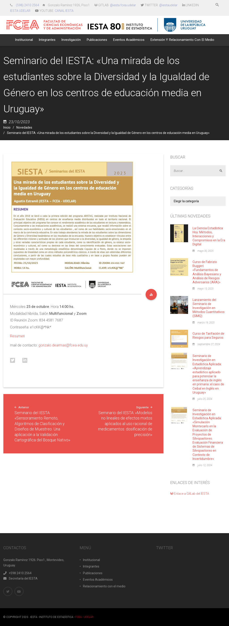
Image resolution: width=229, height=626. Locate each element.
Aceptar (223, 171)
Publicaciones (92, 573)
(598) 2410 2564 (28, 5)
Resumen (17, 336)
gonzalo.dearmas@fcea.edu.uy (63, 345)
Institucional (91, 560)
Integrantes (91, 566)
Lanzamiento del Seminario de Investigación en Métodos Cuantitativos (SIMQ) (209, 308)
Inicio (7, 127)
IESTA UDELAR (20, 11)
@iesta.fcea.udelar (123, 5)
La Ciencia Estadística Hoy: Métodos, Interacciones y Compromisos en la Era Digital (209, 236)
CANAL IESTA (64, 11)
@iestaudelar (168, 5)
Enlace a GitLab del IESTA (189, 493)
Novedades (24, 127)
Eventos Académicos (98, 579)
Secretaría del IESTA (20, 578)
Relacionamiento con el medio (104, 586)
